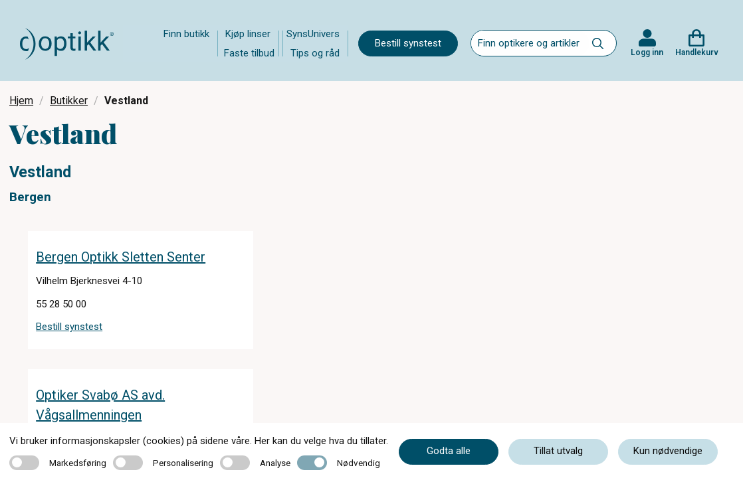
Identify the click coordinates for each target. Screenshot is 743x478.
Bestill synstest (408, 43)
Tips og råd (315, 53)
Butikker (69, 100)
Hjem (21, 100)
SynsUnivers (313, 34)
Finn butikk (186, 34)
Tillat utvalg (558, 451)
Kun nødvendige (667, 451)
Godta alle (449, 451)
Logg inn (647, 52)
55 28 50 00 (61, 304)
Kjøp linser (247, 34)
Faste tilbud (249, 53)
